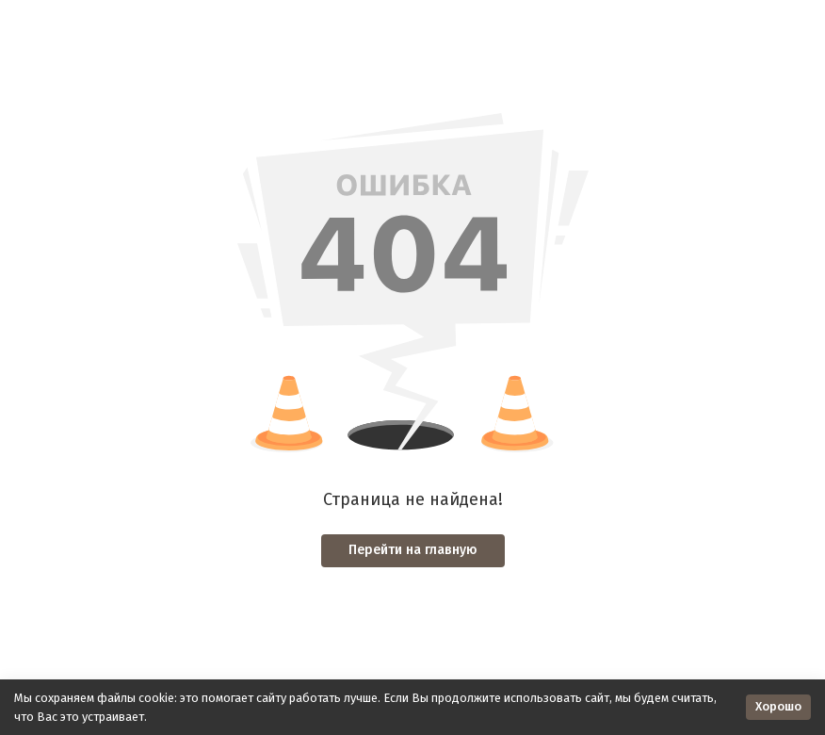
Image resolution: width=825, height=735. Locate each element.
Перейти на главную (412, 550)
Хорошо (778, 706)
